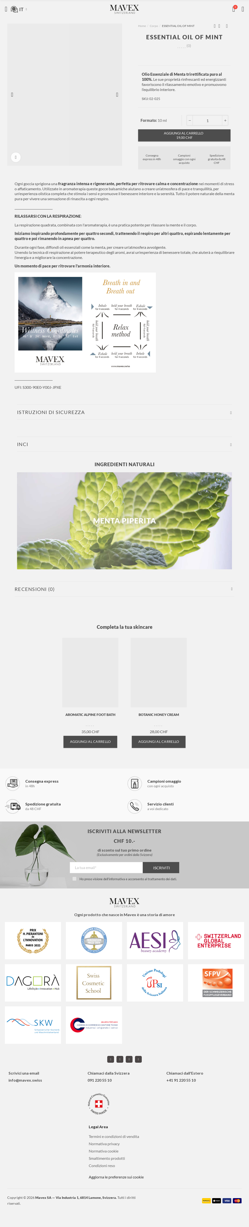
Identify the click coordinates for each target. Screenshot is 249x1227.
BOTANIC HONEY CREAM (159, 715)
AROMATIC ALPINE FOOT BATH (90, 715)
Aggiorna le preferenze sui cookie (116, 1177)
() (189, 46)
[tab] (124, 412)
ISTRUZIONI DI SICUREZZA (51, 412)
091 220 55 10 (100, 1080)
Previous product (214, 26)
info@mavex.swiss (25, 1080)
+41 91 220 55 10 (181, 1080)
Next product (227, 26)
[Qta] (207, 120)
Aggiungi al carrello (184, 135)
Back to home (220, 26)
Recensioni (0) (35, 589)
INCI (22, 444)
